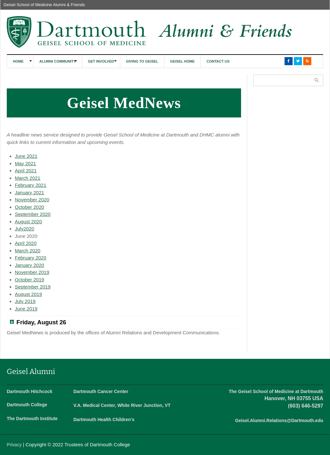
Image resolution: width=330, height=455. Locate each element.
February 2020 (30, 257)
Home (18, 61)
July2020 (24, 228)
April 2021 (26, 170)
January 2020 (29, 265)
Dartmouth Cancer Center (100, 391)
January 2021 (29, 192)
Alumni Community (57, 61)
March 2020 (27, 250)
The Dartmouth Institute (32, 418)
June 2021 (26, 156)
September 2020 (33, 214)
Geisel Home (182, 61)
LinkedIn (317, 61)
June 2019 (26, 308)
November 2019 (32, 272)
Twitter (298, 61)
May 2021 (25, 163)
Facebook (289, 61)
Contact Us (218, 61)
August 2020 (28, 221)
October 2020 (29, 207)
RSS (307, 61)
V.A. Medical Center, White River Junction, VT (121, 405)
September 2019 (33, 286)
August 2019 (28, 294)
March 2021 (27, 178)
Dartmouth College (27, 404)
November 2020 (32, 199)
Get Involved (101, 61)
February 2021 (30, 185)
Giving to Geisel (142, 61)
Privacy (14, 444)
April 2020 (26, 243)
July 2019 (25, 301)
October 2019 (29, 279)
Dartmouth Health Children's (103, 419)
